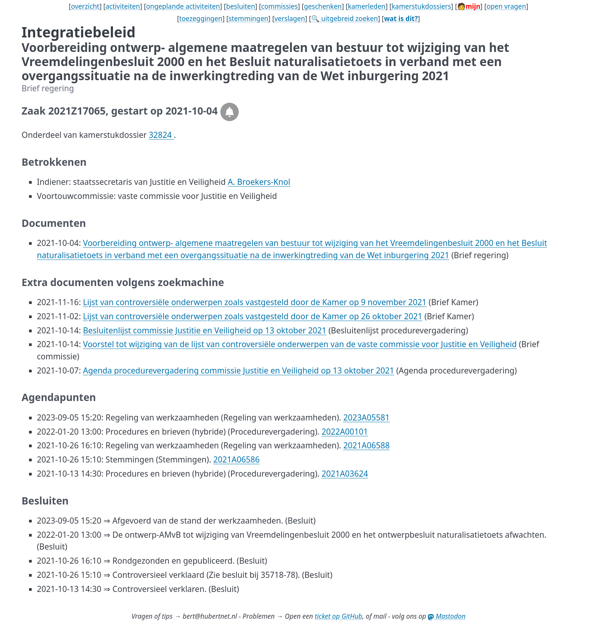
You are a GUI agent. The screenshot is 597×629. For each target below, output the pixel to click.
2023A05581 (366, 417)
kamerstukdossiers (421, 6)
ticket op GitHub (338, 616)
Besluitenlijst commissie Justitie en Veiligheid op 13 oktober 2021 (204, 330)
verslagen (289, 18)
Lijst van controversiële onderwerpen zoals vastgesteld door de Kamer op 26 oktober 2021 (252, 316)
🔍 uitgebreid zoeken (344, 18)
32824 (161, 134)
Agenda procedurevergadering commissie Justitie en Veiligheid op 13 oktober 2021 (238, 370)
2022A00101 (345, 431)
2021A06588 (366, 445)
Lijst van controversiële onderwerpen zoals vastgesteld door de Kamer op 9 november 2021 (255, 302)
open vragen (506, 6)
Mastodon (447, 616)
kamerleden (366, 6)
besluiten (240, 6)
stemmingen (248, 18)
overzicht (85, 6)
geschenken (323, 6)
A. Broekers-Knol (259, 181)
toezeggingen (200, 18)
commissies (279, 6)
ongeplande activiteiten (183, 6)
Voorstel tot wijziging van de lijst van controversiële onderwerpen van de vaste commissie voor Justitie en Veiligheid (300, 344)
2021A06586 (236, 459)
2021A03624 (345, 473)
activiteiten (122, 6)
